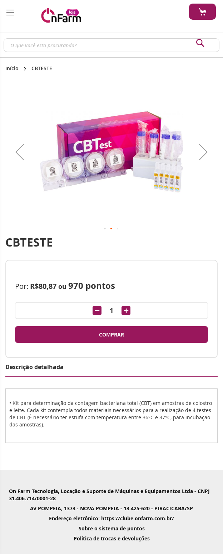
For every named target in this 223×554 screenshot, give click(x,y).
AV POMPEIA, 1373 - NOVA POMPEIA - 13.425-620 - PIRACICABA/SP (111, 508)
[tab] (111, 367)
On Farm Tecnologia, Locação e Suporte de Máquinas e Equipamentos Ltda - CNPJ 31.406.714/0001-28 (109, 495)
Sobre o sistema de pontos (112, 528)
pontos (91, 285)
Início (12, 68)
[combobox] (111, 45)
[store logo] (60, 14)
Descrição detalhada (34, 367)
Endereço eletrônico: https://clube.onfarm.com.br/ (111, 518)
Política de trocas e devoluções (112, 538)
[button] (19, 152)
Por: (21, 286)
